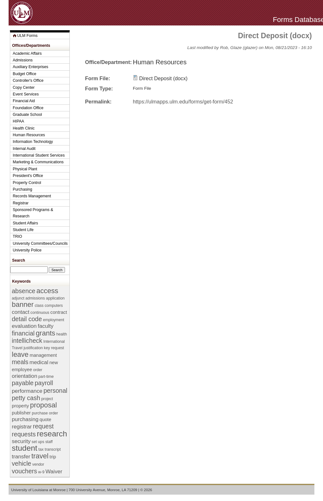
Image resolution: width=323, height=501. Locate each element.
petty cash (26, 397)
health (61, 334)
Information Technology (33, 141)
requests (24, 434)
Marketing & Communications (38, 162)
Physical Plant (25, 169)
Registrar (21, 203)
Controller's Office (28, 80)
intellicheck (27, 340)
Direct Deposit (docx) (163, 78)
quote (45, 419)
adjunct (18, 298)
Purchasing (22, 189)
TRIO (17, 236)
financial (23, 333)
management (43, 355)
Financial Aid (24, 101)
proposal (43, 405)
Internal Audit (24, 148)
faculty (45, 326)
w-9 (41, 472)
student (24, 448)
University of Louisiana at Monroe (38, 490)
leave (20, 354)
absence (23, 290)
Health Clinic (24, 128)
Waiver (54, 472)
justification (33, 348)
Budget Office (24, 74)
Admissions (22, 60)
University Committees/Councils (40, 243)
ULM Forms (27, 35)
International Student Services (39, 155)
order (37, 370)
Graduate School (27, 114)
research (52, 433)
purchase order (45, 413)
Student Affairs (25, 223)
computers (54, 305)
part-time (46, 376)
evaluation (24, 326)
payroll (44, 382)
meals (20, 361)
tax (41, 449)
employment (53, 320)
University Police (27, 250)
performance (27, 391)
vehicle (21, 463)
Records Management (32, 196)
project (47, 399)
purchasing (25, 419)
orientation (24, 376)
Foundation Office (28, 108)
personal (55, 390)
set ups (38, 442)
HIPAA (18, 121)
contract (58, 312)
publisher (21, 412)
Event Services (26, 94)
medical (39, 362)
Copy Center (24, 87)
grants (45, 333)
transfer (21, 457)
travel (39, 456)
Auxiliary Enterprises (30, 67)
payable (22, 382)
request (43, 426)
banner (22, 304)
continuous (40, 312)
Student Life (23, 230)
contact (20, 312)
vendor (38, 464)
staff (49, 442)
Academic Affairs (27, 53)
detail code (27, 318)
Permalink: (98, 101)
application (55, 298)
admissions (35, 298)
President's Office (28, 175)
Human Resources (160, 62)
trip (53, 456)
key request (54, 348)
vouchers (24, 471)
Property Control (27, 182)
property (20, 405)
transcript (53, 449)
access (47, 291)
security (21, 441)
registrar (22, 427)
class (39, 305)
